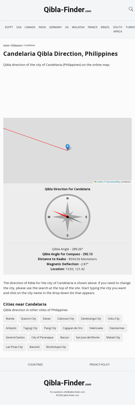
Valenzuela (96, 328)
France (93, 27)
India (42, 27)
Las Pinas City (14, 347)
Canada (30, 27)
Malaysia (78, 27)
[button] (68, 147)
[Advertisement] (67, 92)
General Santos (15, 337)
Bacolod (34, 347)
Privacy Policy (100, 364)
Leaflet (98, 182)
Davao (47, 318)
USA (18, 27)
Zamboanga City (91, 318)
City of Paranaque (42, 337)
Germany (55, 27)
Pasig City (50, 328)
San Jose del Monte (88, 337)
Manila (10, 318)
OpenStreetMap (113, 182)
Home (6, 45)
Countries (35, 364)
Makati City (113, 337)
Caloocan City (66, 318)
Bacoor (64, 337)
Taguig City (30, 328)
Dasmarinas (117, 328)
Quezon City (28, 318)
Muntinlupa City (56, 347)
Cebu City (113, 318)
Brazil (105, 27)
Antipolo (11, 328)
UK (67, 27)
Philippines (16, 45)
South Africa (117, 29)
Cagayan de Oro (73, 328)
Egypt (9, 27)
